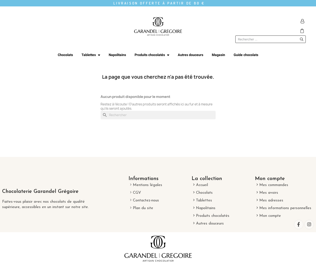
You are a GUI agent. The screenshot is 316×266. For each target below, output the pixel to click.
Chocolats (65, 55)
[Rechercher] (158, 115)
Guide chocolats (246, 55)
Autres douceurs (190, 55)
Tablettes (91, 55)
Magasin (218, 55)
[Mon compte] (302, 21)
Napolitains (117, 55)
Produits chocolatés (152, 55)
